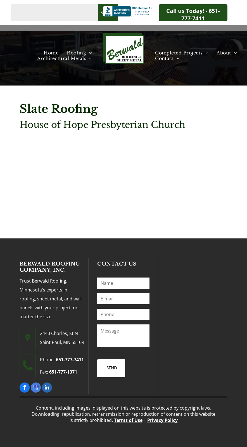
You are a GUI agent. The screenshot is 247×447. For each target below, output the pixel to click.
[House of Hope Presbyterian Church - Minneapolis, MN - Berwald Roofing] (43, 175)
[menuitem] (51, 53)
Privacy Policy (162, 420)
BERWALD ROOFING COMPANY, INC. (50, 267)
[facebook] (25, 388)
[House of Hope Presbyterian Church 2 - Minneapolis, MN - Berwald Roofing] (95, 175)
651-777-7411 (70, 360)
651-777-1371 (63, 372)
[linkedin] (47, 388)
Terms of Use (128, 420)
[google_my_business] (36, 388)
